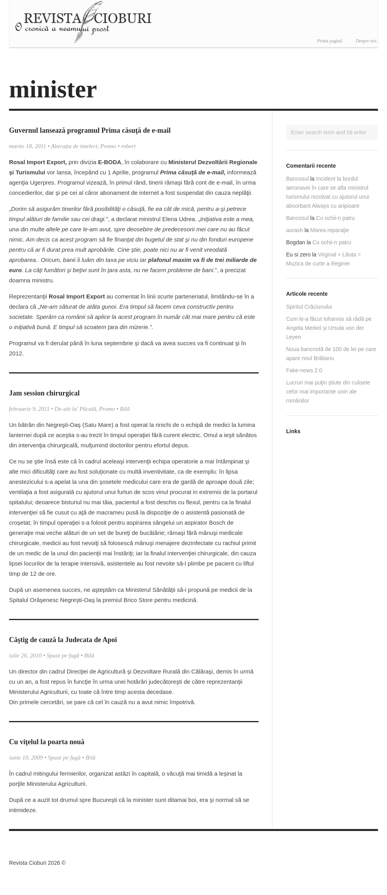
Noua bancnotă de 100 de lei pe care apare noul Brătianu (331, 353)
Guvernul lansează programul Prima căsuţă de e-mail (90, 130)
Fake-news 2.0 (304, 370)
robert (128, 146)
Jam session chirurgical (44, 393)
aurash (294, 230)
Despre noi (366, 41)
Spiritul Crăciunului (309, 307)
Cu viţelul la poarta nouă (46, 742)
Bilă (125, 409)
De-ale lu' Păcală (75, 409)
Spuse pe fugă (63, 655)
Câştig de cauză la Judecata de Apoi (63, 640)
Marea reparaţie (329, 230)
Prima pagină (329, 41)
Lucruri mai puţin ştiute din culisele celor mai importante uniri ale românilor (328, 391)
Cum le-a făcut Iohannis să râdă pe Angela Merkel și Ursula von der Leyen (329, 328)
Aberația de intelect (74, 146)
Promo (108, 146)
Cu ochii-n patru (335, 218)
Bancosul (297, 179)
